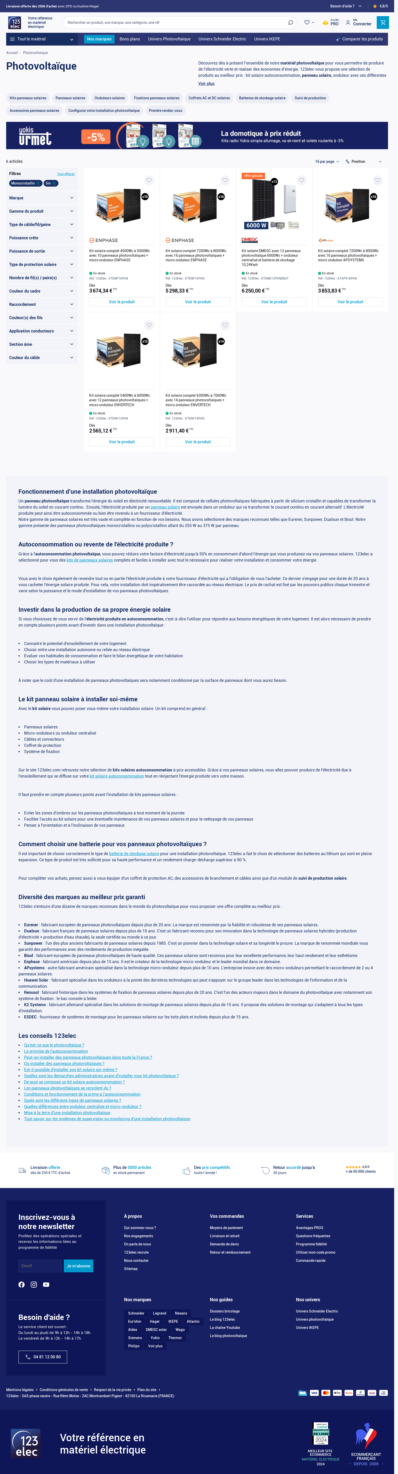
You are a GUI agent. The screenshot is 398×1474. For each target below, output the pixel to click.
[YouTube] (46, 1285)
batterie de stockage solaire (134, 853)
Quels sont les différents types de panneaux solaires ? (72, 1100)
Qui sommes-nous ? (140, 1228)
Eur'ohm (134, 1321)
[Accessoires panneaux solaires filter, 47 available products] (34, 110)
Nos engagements (138, 1236)
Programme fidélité (311, 1244)
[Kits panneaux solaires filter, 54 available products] (28, 98)
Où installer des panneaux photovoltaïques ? (64, 1063)
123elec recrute (136, 1252)
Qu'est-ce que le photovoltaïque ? (54, 1045)
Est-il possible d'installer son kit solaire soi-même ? (70, 1069)
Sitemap (131, 1269)
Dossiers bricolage (225, 1311)
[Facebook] (21, 1285)
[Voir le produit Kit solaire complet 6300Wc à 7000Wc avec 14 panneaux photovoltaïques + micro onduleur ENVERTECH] (198, 441)
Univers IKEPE (307, 1327)
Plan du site (146, 1390)
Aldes (132, 1330)
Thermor (175, 1338)
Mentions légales (20, 1390)
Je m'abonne (78, 1266)
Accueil (12, 53)
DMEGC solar (156, 1330)
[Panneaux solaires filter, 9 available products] (70, 98)
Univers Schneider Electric (317, 1311)
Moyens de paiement (226, 1228)
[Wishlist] (310, 22)
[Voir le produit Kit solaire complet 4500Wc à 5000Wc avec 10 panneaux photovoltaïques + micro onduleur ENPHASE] (121, 301)
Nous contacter (136, 1260)
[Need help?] (346, 6)
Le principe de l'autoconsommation (56, 1051)
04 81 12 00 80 (43, 1357)
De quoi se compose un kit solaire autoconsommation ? (74, 1082)
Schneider (136, 1313)
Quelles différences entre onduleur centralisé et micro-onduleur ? (82, 1106)
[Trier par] (368, 161)
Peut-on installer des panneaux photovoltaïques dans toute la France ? (88, 1057)
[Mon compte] (358, 22)
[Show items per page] (327, 161)
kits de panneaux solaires (90, 560)
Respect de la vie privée (112, 1390)
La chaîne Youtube (225, 1327)
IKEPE (173, 1321)
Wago (180, 1330)
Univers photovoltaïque (315, 1319)
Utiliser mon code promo (315, 1252)
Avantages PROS (309, 1228)
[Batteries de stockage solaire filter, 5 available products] (262, 98)
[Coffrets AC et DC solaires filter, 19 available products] (209, 98)
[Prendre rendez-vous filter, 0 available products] (165, 110)
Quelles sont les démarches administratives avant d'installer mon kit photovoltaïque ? (101, 1075)
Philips (133, 1346)
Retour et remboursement (230, 1252)
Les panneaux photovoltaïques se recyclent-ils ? (67, 1088)
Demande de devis (224, 1244)
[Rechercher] (291, 22)
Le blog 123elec (222, 1319)
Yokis (155, 1338)
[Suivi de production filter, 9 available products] (310, 98)
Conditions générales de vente (64, 1390)
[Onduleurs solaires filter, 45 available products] (109, 98)
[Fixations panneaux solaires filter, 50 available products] (156, 98)
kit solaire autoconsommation (117, 776)
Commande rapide (310, 1260)
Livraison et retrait (225, 1236)
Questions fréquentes (313, 1236)
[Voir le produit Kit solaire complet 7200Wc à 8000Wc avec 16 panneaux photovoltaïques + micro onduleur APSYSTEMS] (350, 301)
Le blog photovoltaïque (228, 1336)
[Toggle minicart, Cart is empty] (383, 22)
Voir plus (206, 83)
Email (27, 1266)
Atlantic (193, 1321)
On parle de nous (137, 1244)
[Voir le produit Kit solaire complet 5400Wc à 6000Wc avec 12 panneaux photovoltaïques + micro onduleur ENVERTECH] (121, 441)
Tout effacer (66, 174)
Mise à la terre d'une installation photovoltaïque (67, 1112)
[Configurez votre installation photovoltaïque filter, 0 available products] (104, 110)
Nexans (181, 1313)
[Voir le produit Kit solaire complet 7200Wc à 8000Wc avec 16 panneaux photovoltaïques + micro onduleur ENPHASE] (198, 301)
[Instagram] (34, 1285)
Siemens (135, 1338)
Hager (155, 1321)
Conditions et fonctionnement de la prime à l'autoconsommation (82, 1094)
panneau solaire (165, 507)
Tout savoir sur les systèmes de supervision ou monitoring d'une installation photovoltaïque (107, 1118)
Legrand (159, 1313)
